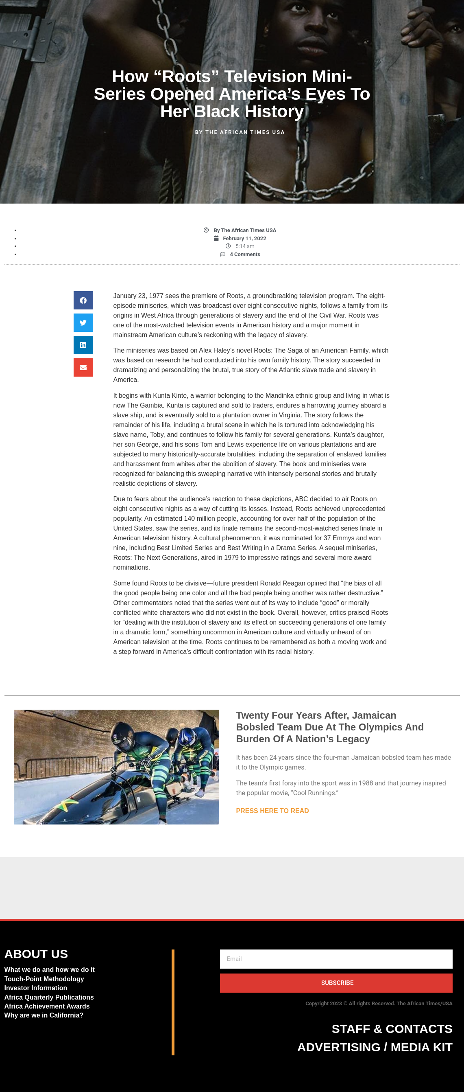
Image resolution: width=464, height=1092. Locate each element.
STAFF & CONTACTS (392, 1028)
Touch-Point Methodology (44, 979)
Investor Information (36, 988)
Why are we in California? (44, 1015)
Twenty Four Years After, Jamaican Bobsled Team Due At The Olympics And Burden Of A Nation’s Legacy (330, 727)
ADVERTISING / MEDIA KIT (375, 1047)
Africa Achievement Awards (47, 1006)
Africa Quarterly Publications (49, 997)
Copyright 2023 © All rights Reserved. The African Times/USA (379, 1003)
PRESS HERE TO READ (272, 810)
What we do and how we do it (49, 969)
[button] (83, 300)
